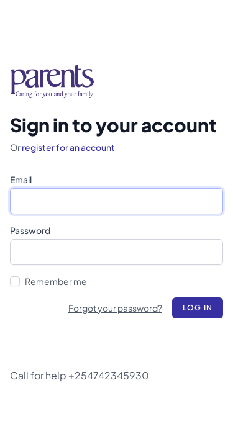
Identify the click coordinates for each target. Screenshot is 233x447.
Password (30, 230)
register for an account (68, 147)
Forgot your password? (115, 308)
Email (21, 179)
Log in (197, 307)
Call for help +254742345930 (79, 375)
